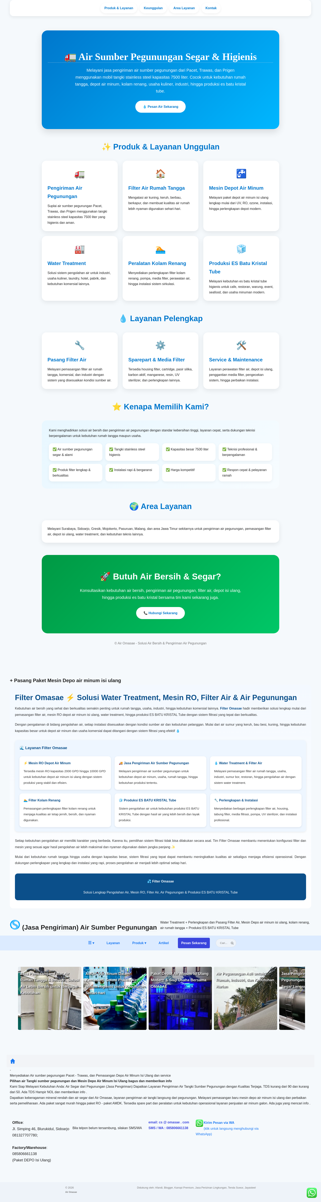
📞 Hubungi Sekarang (160, 613)
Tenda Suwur (235, 1187)
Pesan (194, 943)
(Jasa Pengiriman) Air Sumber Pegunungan (89, 927)
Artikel (164, 943)
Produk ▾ (139, 943)
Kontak (211, 8)
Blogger (168, 1187)
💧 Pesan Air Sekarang (160, 106)
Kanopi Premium (184, 1187)
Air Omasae (71, 1192)
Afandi (159, 1187)
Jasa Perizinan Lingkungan (211, 1187)
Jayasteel (250, 1187)
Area (184, 8)
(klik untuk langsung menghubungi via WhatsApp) (227, 1128)
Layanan (118, 8)
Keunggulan (153, 8)
